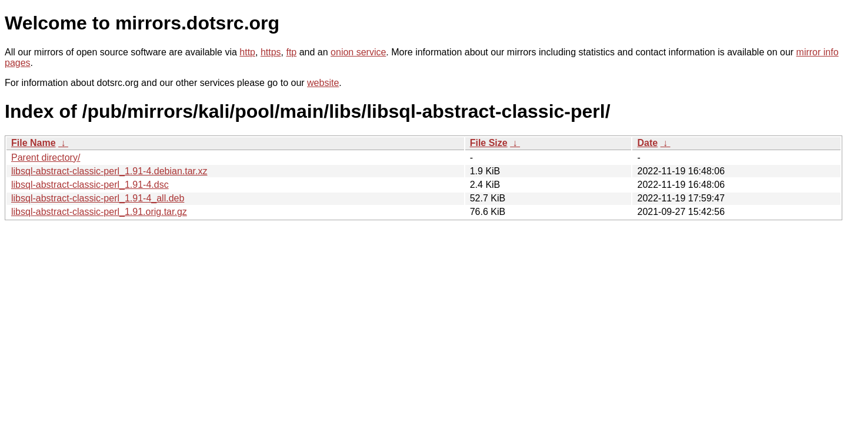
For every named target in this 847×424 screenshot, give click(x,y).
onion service (358, 52)
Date (647, 143)
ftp (291, 52)
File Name (33, 143)
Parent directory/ (45, 158)
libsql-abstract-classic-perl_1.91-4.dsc (90, 185)
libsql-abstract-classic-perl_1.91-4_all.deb (97, 198)
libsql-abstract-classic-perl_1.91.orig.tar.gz (99, 212)
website (323, 83)
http (247, 52)
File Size (489, 143)
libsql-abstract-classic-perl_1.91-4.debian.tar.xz (109, 171)
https (271, 52)
